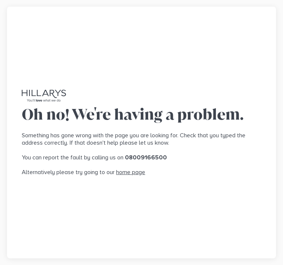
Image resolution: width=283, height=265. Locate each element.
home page (130, 172)
